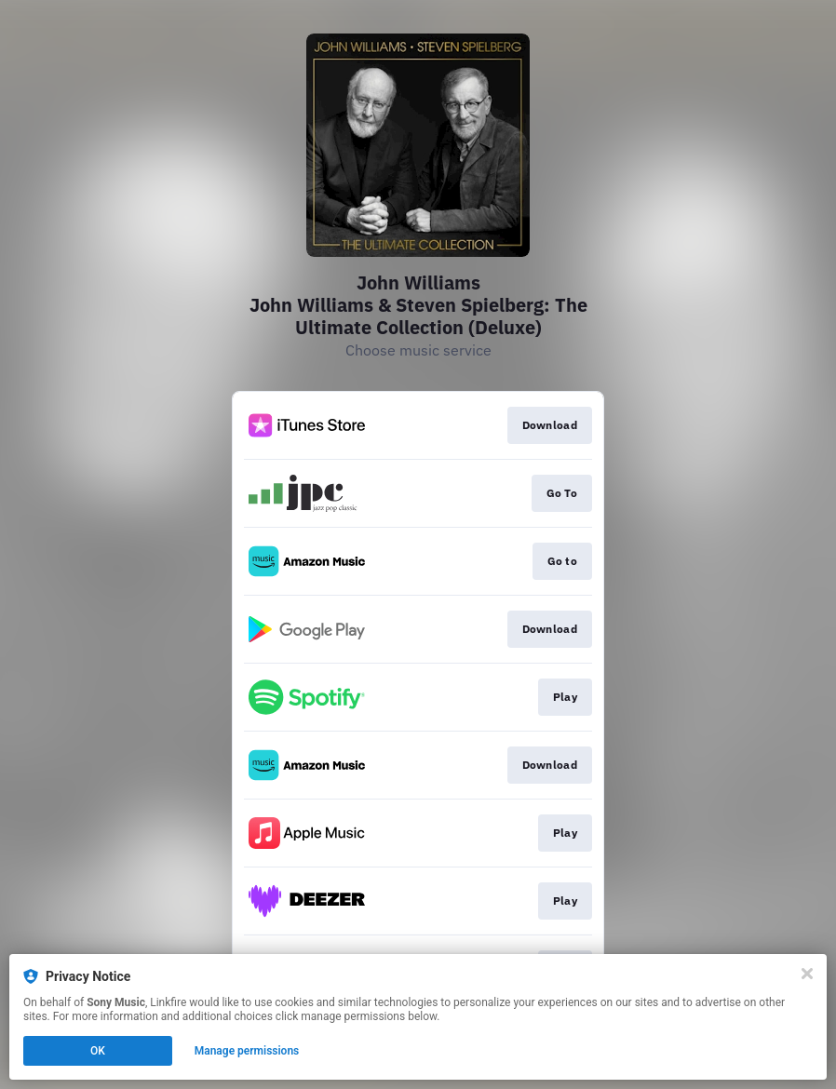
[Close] (807, 973)
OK (97, 1050)
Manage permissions (247, 1050)
